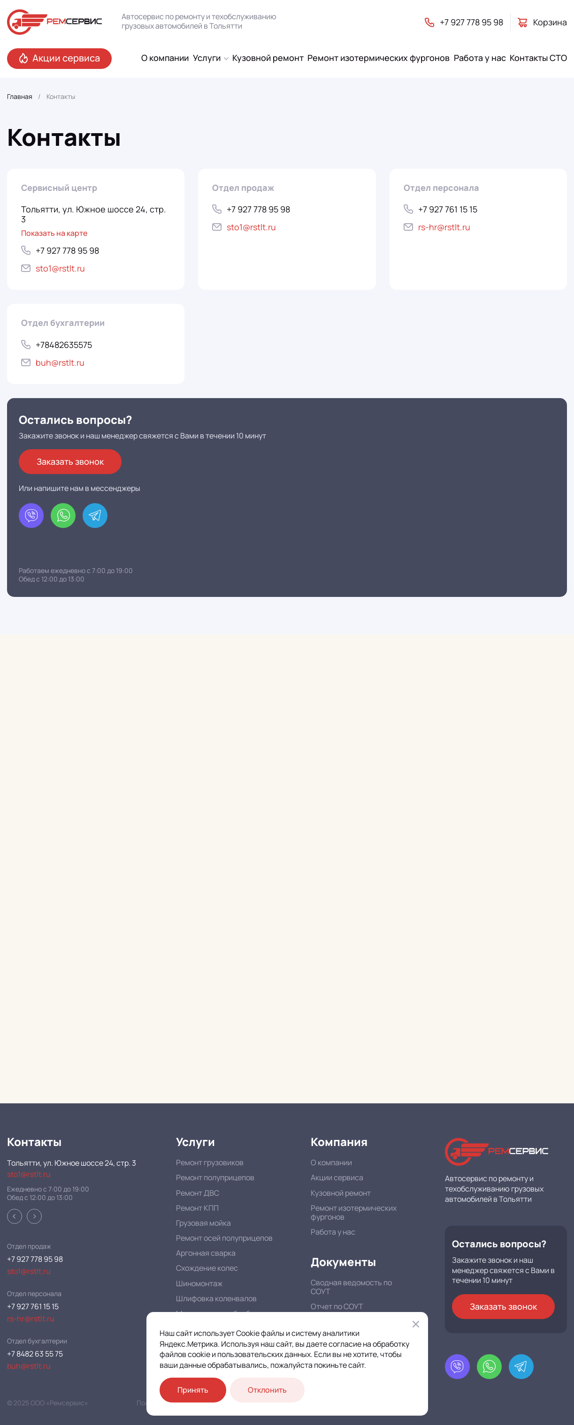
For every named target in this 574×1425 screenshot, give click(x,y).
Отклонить (267, 1390)
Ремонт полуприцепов (215, 1177)
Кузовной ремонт (341, 1193)
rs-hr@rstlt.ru (30, 1318)
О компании (331, 1162)
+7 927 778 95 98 (35, 1259)
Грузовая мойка (203, 1223)
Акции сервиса (337, 1177)
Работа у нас (333, 1232)
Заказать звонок (70, 461)
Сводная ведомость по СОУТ (351, 1287)
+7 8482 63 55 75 (35, 1354)
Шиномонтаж (199, 1283)
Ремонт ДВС (197, 1193)
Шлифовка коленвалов (216, 1298)
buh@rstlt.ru (29, 1366)
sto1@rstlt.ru (29, 1174)
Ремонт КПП (197, 1208)
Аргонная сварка (206, 1253)
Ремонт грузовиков (210, 1162)
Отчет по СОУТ (337, 1306)
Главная (19, 97)
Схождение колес (207, 1268)
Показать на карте (54, 233)
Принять (192, 1390)
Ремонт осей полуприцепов (224, 1238)
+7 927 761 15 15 (33, 1306)
